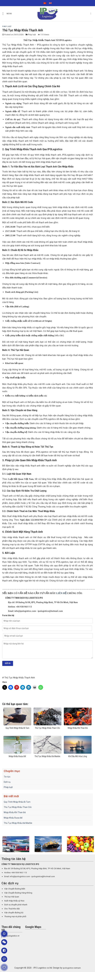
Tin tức (7, 777)
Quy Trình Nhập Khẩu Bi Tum (17, 802)
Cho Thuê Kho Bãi (12, 909)
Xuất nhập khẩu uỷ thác (14, 901)
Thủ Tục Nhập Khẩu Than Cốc (18, 807)
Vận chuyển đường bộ (13, 912)
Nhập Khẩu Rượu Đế (13, 818)
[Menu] (7, 13)
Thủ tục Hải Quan (11, 897)
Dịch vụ (7, 782)
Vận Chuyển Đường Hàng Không (18, 893)
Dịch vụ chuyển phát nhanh (15, 905)
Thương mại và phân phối (15, 916)
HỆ (64, 593)
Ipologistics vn (12, 936)
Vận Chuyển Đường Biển (14, 889)
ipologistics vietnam (72, 968)
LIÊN (59, 593)
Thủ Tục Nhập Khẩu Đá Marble (18, 823)
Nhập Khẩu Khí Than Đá (15, 812)
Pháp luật (7, 26)
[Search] (91, 13)
